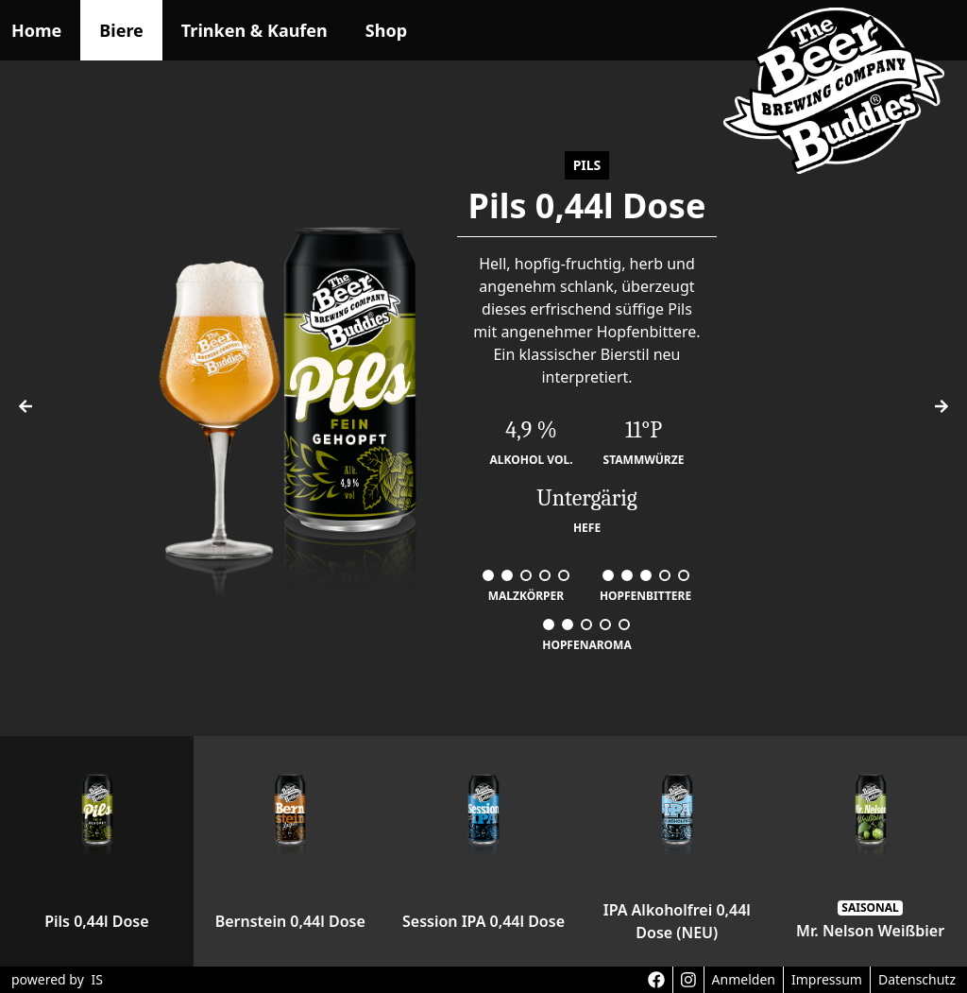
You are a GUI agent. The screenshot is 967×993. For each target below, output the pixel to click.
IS (96, 979)
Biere (121, 30)
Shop (386, 30)
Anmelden (743, 979)
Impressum (826, 979)
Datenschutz (917, 979)
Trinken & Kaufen (254, 30)
